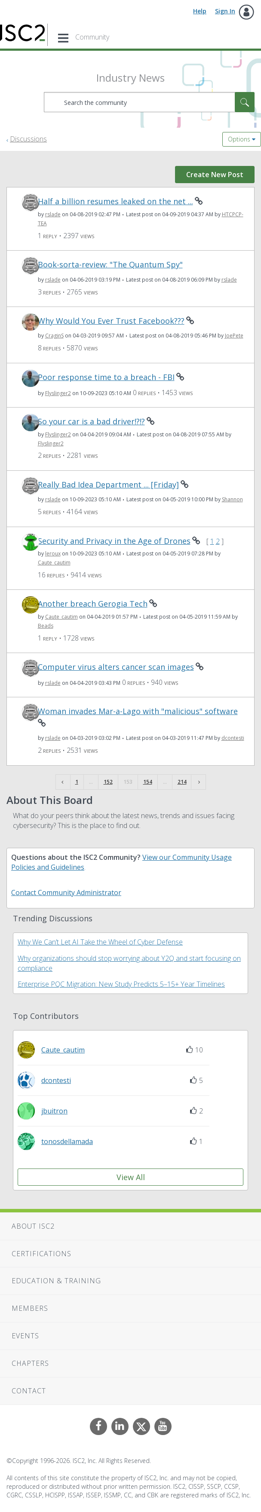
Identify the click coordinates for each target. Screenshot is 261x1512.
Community (92, 37)
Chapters (30, 1363)
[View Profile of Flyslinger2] (58, 393)
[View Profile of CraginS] (54, 335)
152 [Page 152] (108, 781)
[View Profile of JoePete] (234, 335)
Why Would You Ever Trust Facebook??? (111, 321)
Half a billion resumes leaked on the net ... (115, 201)
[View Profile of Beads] (45, 625)
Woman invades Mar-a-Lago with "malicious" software (138, 711)
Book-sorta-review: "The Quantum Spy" (110, 265)
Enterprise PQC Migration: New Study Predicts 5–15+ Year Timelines (121, 984)
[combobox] (149, 102)
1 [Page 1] (76, 781)
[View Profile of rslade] (53, 214)
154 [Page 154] (147, 781)
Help (199, 11)
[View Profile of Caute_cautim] (54, 562)
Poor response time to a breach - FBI (106, 377)
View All (131, 1177)
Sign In (225, 11)
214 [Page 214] (182, 781)
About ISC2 (33, 1226)
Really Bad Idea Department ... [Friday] (108, 485)
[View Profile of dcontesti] (232, 738)
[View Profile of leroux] (53, 553)
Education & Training (56, 1280)
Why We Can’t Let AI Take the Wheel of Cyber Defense (100, 942)
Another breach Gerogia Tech (92, 604)
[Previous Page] (63, 782)
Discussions (28, 139)
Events (25, 1335)
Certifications (41, 1253)
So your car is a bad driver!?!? (91, 421)
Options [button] (239, 139)
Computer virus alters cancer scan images (116, 667)
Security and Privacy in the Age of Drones (114, 541)
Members (30, 1308)
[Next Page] (198, 782)
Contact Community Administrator (66, 892)
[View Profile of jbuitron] (54, 1111)
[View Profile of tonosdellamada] (67, 1141)
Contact (29, 1390)
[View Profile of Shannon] (232, 499)
